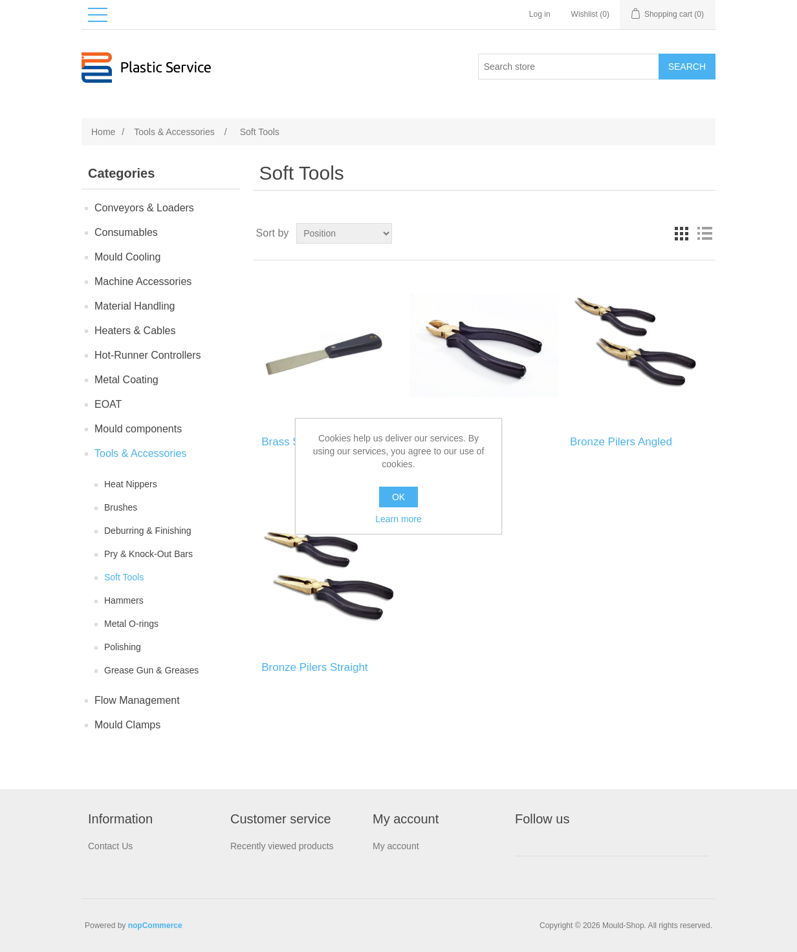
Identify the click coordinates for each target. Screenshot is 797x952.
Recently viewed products (282, 846)
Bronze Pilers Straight (314, 667)
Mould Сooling (127, 256)
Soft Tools (124, 577)
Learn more (398, 519)
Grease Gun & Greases (151, 670)
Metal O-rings (131, 624)
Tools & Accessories (140, 453)
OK (398, 497)
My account (396, 846)
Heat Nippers (130, 484)
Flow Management (137, 700)
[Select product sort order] (344, 233)
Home (103, 132)
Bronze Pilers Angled (621, 442)
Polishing (122, 647)
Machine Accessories (142, 281)
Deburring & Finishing (147, 530)
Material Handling (134, 306)
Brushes (120, 507)
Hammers (124, 600)
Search (687, 66)
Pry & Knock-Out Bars (148, 554)
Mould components (138, 428)
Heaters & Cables (134, 330)
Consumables (126, 232)
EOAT (108, 404)
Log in (540, 14)
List (704, 233)
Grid (681, 233)
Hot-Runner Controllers (147, 355)
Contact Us (110, 846)
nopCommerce (155, 925)
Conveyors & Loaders (144, 207)
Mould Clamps (127, 724)
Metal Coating (126, 379)
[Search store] (568, 66)
